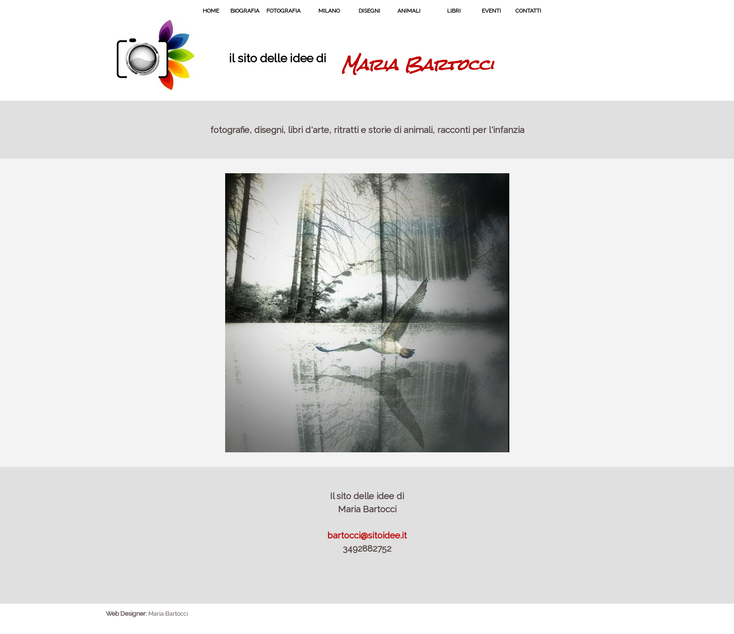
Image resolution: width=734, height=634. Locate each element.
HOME (211, 10)
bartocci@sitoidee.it (367, 535)
